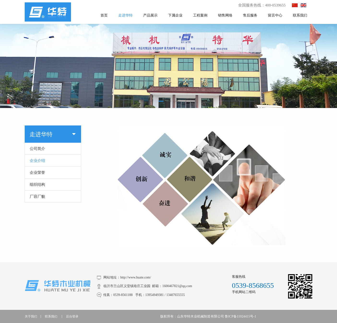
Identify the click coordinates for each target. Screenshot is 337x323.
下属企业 (175, 15)
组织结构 (37, 184)
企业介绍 (37, 160)
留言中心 (275, 15)
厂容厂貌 (37, 196)
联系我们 (300, 15)
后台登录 (72, 316)
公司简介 (37, 148)
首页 (104, 15)
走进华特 (125, 15)
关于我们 (31, 316)
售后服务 (250, 15)
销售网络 (225, 15)
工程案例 (200, 15)
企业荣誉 (37, 172)
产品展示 (150, 15)
